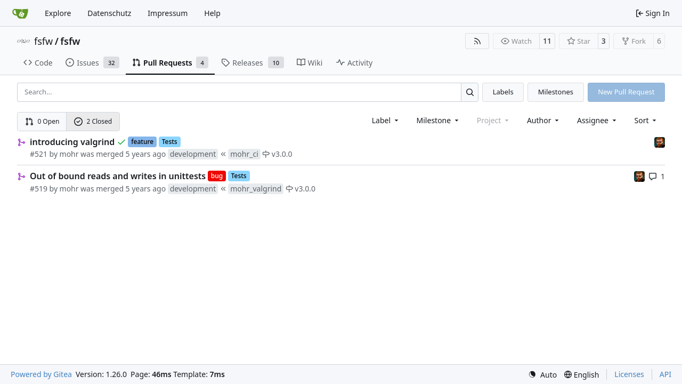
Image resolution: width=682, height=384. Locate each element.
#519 (38, 188)
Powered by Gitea (41, 374)
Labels (503, 92)
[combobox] (386, 120)
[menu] (646, 120)
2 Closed (93, 121)
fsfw (43, 41)
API (665, 374)
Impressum (168, 13)
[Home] (20, 13)
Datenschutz (109, 13)
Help (212, 13)
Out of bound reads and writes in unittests (118, 176)
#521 (38, 154)
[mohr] (659, 142)
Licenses (629, 374)
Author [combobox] (544, 120)
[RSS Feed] (477, 41)
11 (547, 41)
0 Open (42, 121)
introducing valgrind (72, 142)
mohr (69, 154)
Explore (58, 13)
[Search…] (469, 92)
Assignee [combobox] (597, 120)
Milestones (555, 92)
